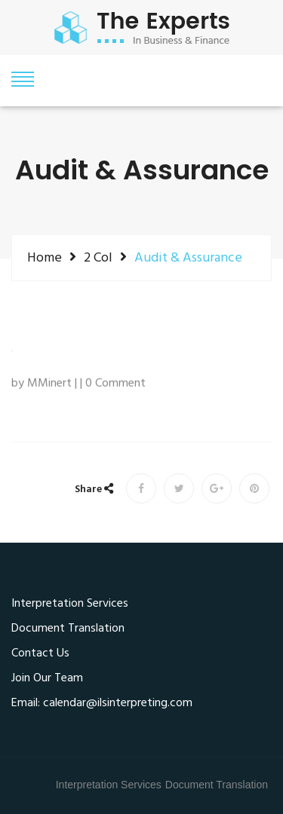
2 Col (98, 257)
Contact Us (40, 654)
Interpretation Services (69, 604)
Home (44, 257)
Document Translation (68, 629)
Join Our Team (47, 679)
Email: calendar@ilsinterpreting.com (101, 704)
